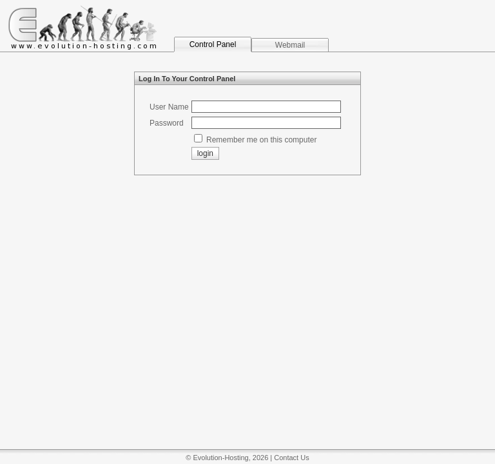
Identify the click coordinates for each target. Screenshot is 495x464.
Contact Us (291, 457)
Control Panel (213, 44)
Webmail (290, 45)
